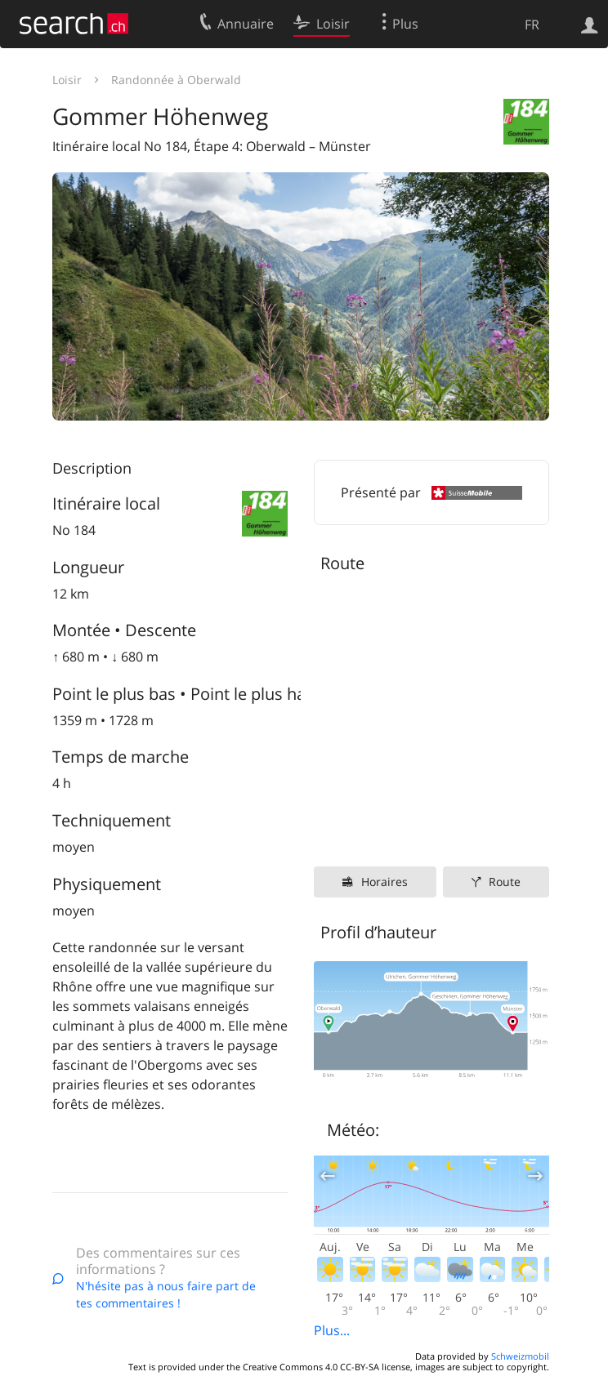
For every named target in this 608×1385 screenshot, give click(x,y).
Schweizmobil (520, 1356)
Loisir (67, 79)
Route (505, 881)
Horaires (384, 881)
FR (532, 24)
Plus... (332, 1330)
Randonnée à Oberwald (176, 79)
